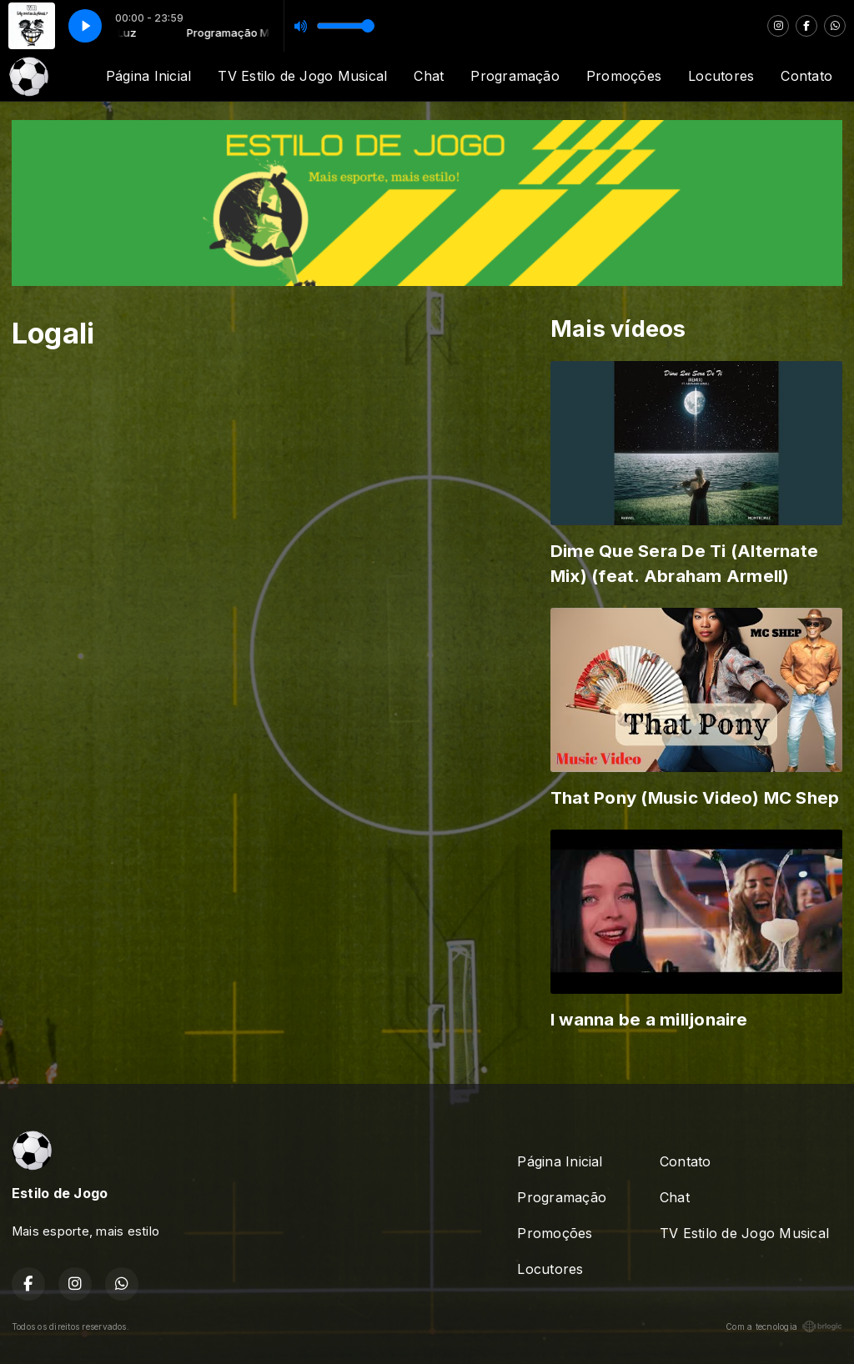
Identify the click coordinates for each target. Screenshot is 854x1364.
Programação (515, 76)
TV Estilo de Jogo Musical (302, 76)
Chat (429, 76)
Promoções (623, 76)
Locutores (721, 76)
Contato (806, 76)
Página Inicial (148, 76)
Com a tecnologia (784, 1326)
